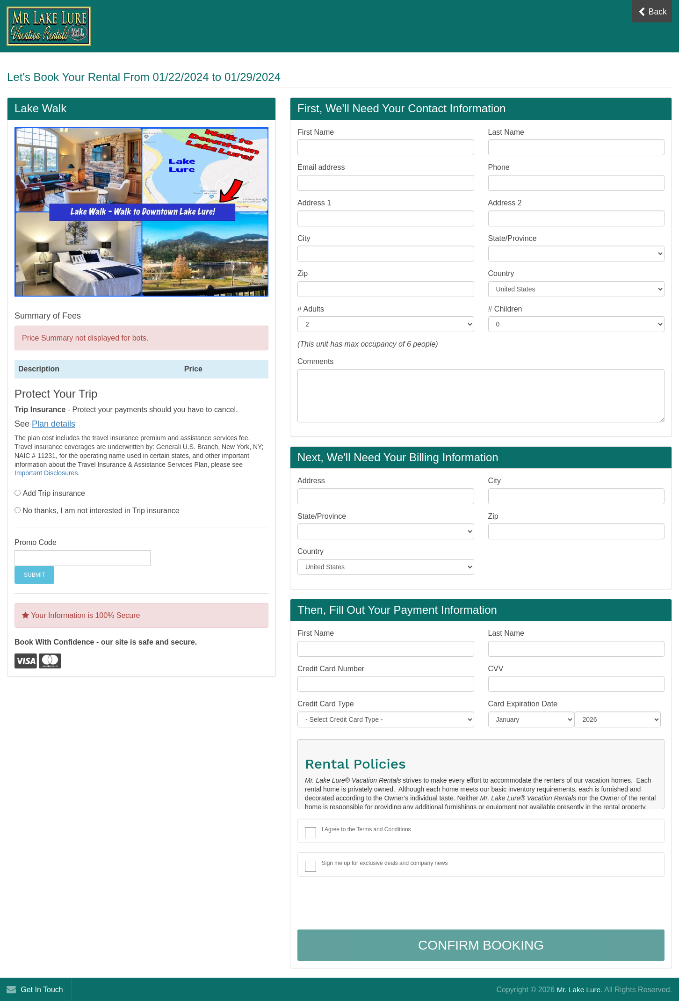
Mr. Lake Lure (577, 990)
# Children (505, 309)
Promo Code (35, 542)
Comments (315, 361)
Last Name (506, 132)
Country (501, 273)
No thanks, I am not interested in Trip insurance (100, 511)
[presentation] (368, 904)
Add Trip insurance (53, 493)
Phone (499, 167)
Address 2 (505, 203)
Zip (302, 273)
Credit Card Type (325, 704)
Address (311, 481)
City (304, 238)
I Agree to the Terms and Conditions (366, 829)
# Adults (310, 309)
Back (651, 12)
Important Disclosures (46, 473)
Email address (321, 167)
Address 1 (314, 203)
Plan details (53, 423)
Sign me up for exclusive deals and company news (385, 863)
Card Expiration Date (523, 704)
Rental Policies (355, 763)
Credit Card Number (330, 669)
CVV (496, 669)
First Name (315, 132)
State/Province (512, 238)
